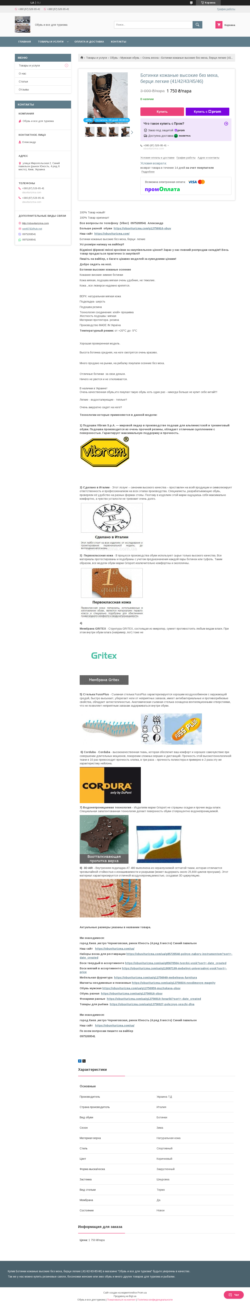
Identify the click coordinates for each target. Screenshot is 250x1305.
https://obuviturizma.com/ (111, 233)
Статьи (23, 81)
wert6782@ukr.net (32, 228)
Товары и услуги (50, 41)
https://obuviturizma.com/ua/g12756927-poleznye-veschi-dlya (152, 1004)
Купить (162, 111)
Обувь (114, 57)
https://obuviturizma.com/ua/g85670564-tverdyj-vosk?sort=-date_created (175, 963)
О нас (22, 73)
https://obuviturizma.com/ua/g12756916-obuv (131, 993)
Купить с (207, 112)
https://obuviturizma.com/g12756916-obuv (142, 228)
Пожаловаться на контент (121, 1299)
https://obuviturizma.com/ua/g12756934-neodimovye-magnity (173, 982)
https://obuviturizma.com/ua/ (114, 948)
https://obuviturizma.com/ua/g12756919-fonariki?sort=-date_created (154, 998)
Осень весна (150, 57)
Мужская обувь (130, 57)
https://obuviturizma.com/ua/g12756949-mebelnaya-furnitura (155, 977)
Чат (234, 1295)
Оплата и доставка (89, 41)
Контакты (118, 41)
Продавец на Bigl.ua (125, 1296)
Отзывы (24, 89)
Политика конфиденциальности (155, 1299)
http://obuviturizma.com (35, 223)
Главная (24, 41)
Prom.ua (142, 1292)
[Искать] (197, 24)
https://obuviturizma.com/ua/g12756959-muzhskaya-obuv (141, 988)
